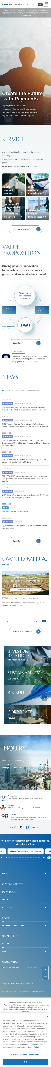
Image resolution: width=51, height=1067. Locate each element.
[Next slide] (43, 857)
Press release (20, 391)
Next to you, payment (11, 967)
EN (40, 5)
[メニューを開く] (46, 4)
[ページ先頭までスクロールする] (45, 973)
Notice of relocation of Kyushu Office (15, 512)
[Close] (48, 1017)
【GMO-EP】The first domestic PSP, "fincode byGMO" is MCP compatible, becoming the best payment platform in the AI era (29, 359)
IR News (9, 391)
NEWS (5, 899)
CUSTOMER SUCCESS (12, 884)
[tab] (6, 857)
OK (25, 1062)
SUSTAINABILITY (10, 936)
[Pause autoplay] (44, 621)
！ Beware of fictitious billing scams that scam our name (25, 1002)
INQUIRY (6, 917)
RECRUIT (6, 943)
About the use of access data (24, 983)
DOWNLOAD (8, 891)
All (3, 391)
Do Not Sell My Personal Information (25, 1054)
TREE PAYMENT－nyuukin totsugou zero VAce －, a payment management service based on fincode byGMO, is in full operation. (24, 478)
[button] (25, 873)
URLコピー (36, 827)
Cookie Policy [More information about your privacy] (33, 1047)
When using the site (8, 983)
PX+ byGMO (31, 967)
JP (33, 5)
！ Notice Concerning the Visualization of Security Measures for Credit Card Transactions (25, 1010)
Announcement (33, 391)
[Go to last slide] (2, 857)
